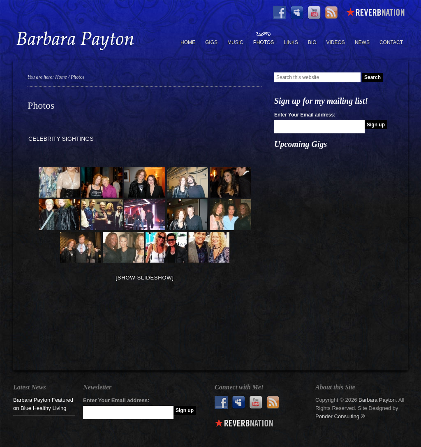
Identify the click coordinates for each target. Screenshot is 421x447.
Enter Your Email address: (304, 115)
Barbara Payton (74, 40)
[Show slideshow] (144, 278)
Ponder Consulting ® (340, 416)
